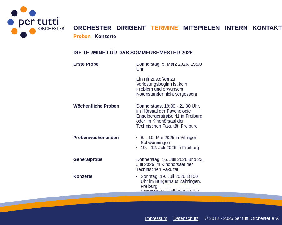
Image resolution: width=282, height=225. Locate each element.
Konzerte (105, 36)
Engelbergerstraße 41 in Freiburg (169, 115)
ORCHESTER (92, 27)
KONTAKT (267, 27)
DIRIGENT (131, 27)
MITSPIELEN (201, 27)
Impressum (156, 218)
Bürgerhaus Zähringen (177, 181)
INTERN (236, 27)
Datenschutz (185, 218)
